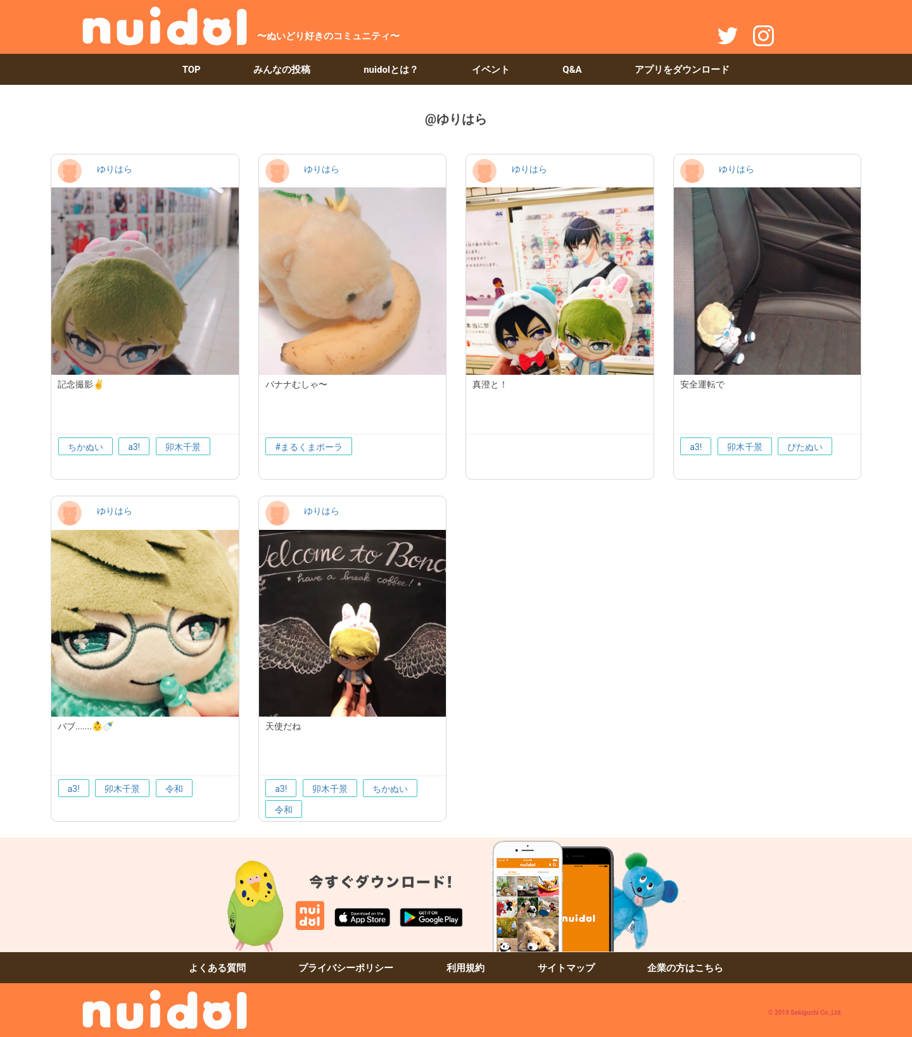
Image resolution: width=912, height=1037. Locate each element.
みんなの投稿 (281, 69)
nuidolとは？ (391, 69)
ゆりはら (114, 169)
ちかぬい (85, 447)
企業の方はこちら (685, 968)
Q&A (571, 69)
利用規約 (465, 968)
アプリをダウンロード (682, 69)
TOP (191, 69)
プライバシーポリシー (345, 968)
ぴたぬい (805, 447)
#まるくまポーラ (309, 447)
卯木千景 (183, 447)
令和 (174, 789)
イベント (491, 69)
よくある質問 (217, 968)
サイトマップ (566, 968)
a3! (134, 447)
